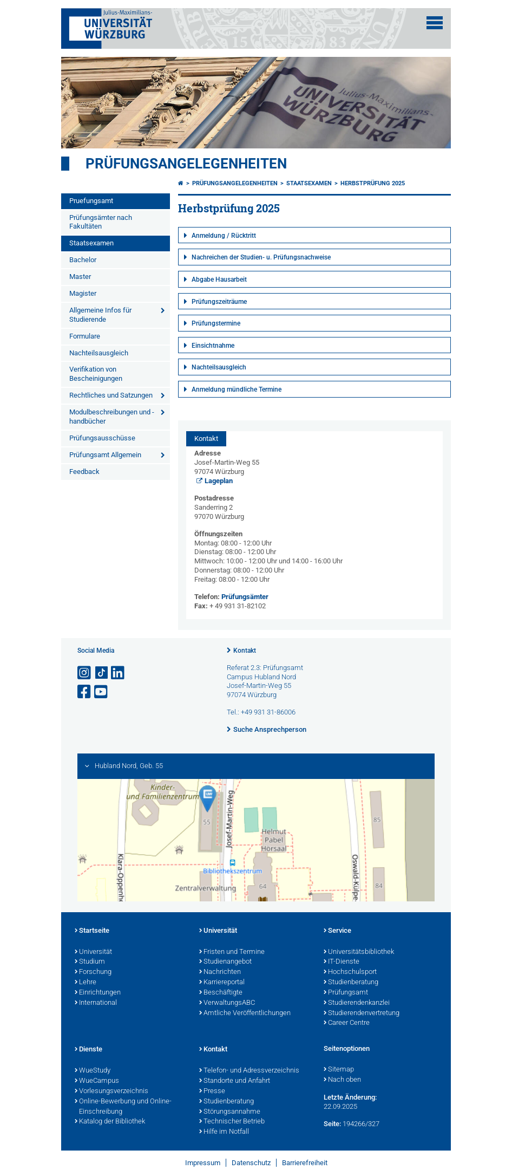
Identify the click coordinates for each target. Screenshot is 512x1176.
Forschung (93, 972)
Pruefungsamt (91, 201)
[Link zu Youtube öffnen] (101, 692)
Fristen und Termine (232, 952)
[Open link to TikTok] (101, 673)
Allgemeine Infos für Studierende (100, 314)
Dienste (88, 1050)
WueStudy (92, 1071)
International (96, 1003)
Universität (93, 952)
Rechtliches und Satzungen (111, 395)
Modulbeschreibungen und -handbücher (111, 416)
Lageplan (219, 481)
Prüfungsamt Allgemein (105, 455)
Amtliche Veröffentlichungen (245, 1013)
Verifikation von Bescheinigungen (95, 373)
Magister (82, 293)
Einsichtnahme (213, 345)
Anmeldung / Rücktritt (224, 235)
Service (337, 931)
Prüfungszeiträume (219, 302)
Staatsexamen (91, 243)
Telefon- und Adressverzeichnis (249, 1071)
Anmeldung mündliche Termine (236, 389)
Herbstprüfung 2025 (372, 183)
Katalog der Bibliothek (110, 1122)
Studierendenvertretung (361, 1013)
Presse (212, 1091)
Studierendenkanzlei (357, 1003)
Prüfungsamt (346, 993)
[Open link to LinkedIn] (118, 673)
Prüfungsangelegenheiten (186, 163)
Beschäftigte (220, 993)
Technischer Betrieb (232, 1122)
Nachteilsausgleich (98, 353)
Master (80, 276)
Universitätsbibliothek (359, 952)
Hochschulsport (350, 972)
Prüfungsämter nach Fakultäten (100, 222)
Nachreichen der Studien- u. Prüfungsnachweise (261, 257)
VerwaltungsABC (227, 1003)
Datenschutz (251, 1163)
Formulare (84, 336)
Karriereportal (222, 982)
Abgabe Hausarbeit (219, 279)
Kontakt (244, 650)
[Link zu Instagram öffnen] (85, 673)
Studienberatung (351, 982)
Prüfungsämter (244, 597)
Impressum (202, 1163)
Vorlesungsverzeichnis (111, 1091)
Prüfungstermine (216, 323)
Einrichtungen (98, 993)
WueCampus (97, 1081)
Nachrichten (220, 972)
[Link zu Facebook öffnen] (85, 692)
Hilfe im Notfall (224, 1132)
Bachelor (82, 260)
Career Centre (347, 1023)
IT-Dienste (341, 962)
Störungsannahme (229, 1112)
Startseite (92, 931)
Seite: (332, 1124)
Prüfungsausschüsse (102, 438)
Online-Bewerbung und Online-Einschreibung (123, 1107)
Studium (90, 962)
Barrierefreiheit (304, 1163)
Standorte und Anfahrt (234, 1081)
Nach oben (342, 1080)
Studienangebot (225, 962)
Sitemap (339, 1070)
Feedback (84, 471)
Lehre (85, 982)
